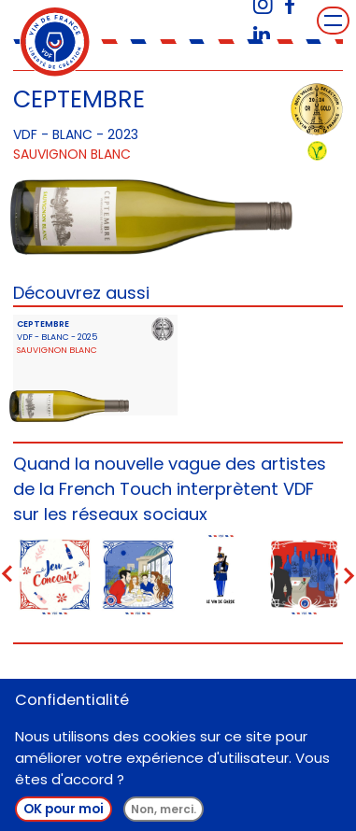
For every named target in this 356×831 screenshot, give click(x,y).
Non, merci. (163, 809)
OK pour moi (63, 809)
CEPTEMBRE (43, 323)
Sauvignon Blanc (72, 154)
